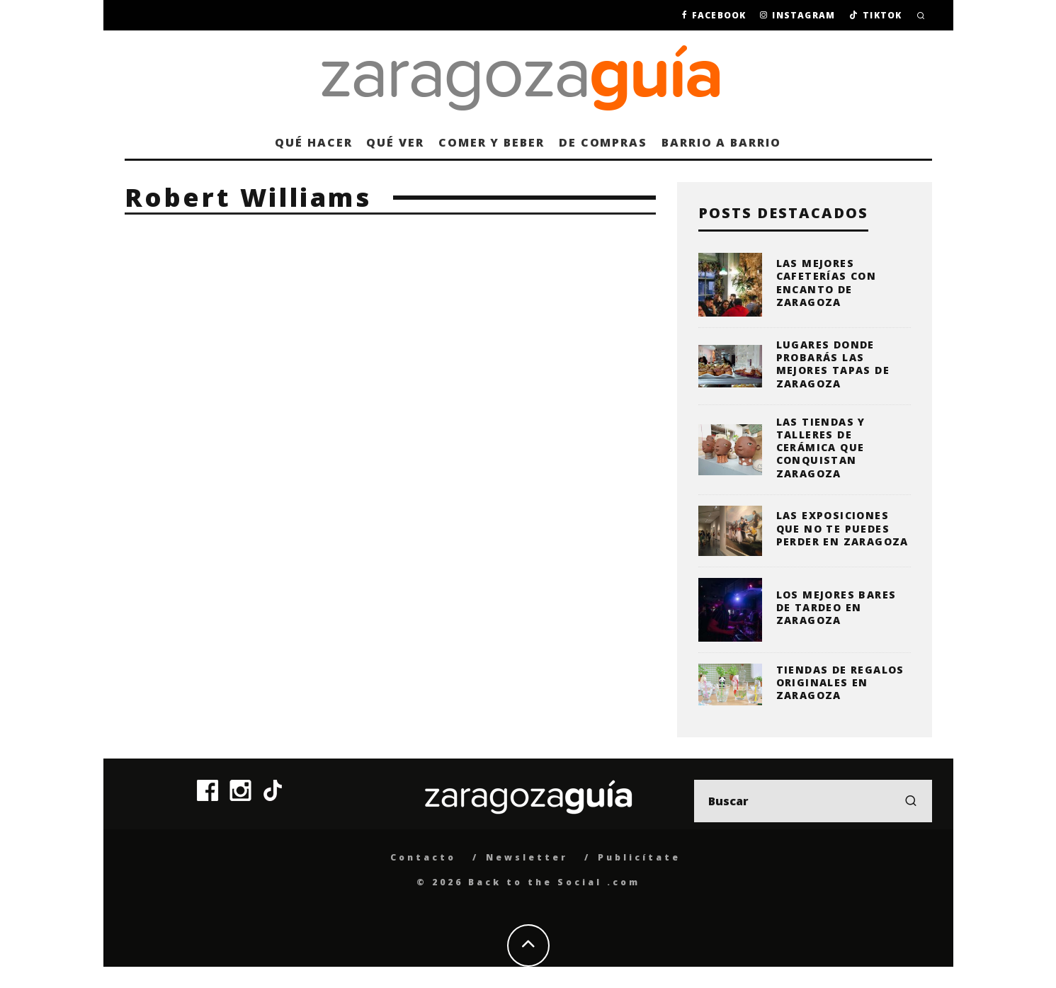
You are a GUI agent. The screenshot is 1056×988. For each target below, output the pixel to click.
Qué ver (395, 142)
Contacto (423, 857)
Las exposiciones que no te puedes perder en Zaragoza (842, 528)
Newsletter (527, 857)
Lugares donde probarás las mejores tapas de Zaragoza (833, 364)
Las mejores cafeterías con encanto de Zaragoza (826, 282)
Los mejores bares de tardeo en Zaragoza (836, 607)
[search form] (813, 801)
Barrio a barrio (721, 142)
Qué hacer (313, 142)
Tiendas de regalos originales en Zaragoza (840, 682)
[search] (911, 801)
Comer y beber (491, 142)
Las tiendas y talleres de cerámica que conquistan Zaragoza (820, 447)
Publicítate (639, 857)
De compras (603, 142)
